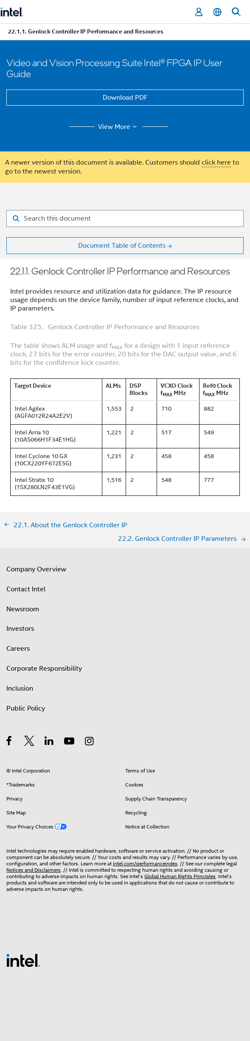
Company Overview (36, 569)
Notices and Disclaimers (33, 870)
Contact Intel (25, 589)
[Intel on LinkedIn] (49, 742)
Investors (20, 628)
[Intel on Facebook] (9, 742)
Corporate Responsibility (44, 668)
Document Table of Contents (122, 245)
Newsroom (22, 609)
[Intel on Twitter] (29, 742)
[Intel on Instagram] (89, 742)
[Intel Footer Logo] (23, 960)
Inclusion (19, 688)
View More (118, 127)
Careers (18, 648)
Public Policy (25, 708)
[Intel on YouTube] (69, 742)
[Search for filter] (125, 218)
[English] (217, 12)
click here (216, 162)
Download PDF (125, 97)
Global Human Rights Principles (180, 876)
